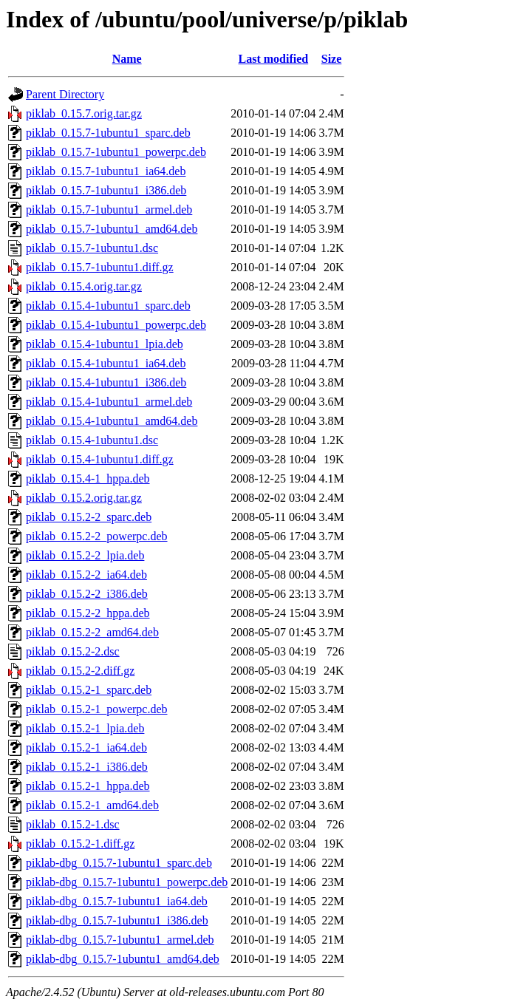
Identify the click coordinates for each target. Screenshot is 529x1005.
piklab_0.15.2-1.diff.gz (80, 843)
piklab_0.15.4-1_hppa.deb (88, 478)
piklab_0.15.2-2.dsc (73, 651)
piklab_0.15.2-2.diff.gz (80, 670)
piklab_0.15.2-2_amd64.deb (92, 632)
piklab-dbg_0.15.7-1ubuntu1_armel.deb (120, 939)
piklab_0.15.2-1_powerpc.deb (97, 709)
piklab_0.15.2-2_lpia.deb (85, 555)
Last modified (274, 58)
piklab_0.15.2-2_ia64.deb (86, 574)
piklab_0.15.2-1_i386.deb (87, 766)
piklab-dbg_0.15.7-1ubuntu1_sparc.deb (119, 862)
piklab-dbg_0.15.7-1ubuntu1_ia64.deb (117, 901)
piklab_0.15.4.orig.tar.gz (84, 286)
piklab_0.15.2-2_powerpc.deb (97, 536)
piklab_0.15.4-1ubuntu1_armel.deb (109, 401)
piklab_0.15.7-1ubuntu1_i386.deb (106, 190)
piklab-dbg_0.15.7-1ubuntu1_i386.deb (117, 920)
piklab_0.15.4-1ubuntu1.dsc (92, 440)
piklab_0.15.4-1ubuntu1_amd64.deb (111, 421)
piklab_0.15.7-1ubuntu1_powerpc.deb (116, 152)
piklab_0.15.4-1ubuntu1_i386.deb (106, 382)
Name (127, 58)
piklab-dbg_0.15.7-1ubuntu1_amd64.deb (122, 959)
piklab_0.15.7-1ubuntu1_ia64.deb (105, 171)
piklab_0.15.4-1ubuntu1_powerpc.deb (116, 324)
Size (331, 58)
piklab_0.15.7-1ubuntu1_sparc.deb (108, 132)
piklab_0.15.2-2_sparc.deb (88, 517)
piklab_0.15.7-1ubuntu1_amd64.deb (111, 228)
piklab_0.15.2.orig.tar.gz (84, 497)
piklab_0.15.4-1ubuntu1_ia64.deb (105, 363)
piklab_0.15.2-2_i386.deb (87, 593)
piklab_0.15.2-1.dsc (73, 824)
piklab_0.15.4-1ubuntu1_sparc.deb (108, 305)
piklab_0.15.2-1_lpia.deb (85, 728)
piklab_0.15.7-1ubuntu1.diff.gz (100, 267)
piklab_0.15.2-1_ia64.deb (86, 747)
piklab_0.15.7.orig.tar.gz (84, 113)
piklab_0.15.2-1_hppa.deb (88, 786)
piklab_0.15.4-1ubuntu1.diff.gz (100, 459)
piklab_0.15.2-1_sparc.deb (88, 690)
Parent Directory (65, 94)
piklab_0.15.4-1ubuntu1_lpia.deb (104, 344)
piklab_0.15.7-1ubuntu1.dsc (92, 248)
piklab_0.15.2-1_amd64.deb (92, 805)
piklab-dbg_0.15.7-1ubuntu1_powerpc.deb (127, 882)
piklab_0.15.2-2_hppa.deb (88, 613)
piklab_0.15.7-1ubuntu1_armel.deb (109, 209)
